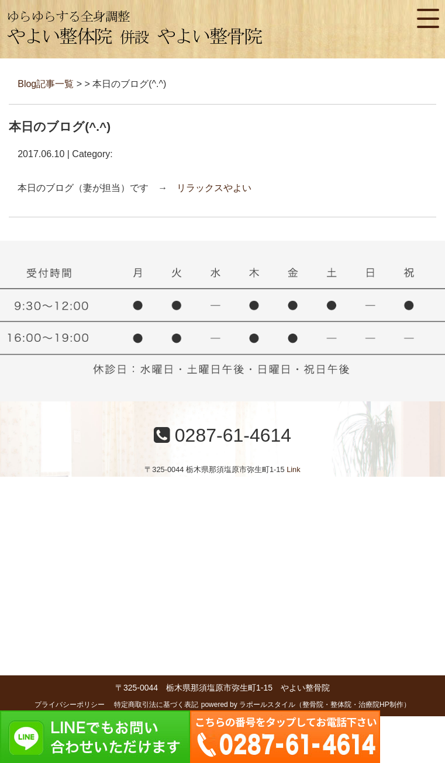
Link (293, 469)
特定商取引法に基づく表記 (156, 704)
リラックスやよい (214, 188)
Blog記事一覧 (46, 84)
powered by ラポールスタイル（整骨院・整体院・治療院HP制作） (305, 704)
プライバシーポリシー (70, 704)
